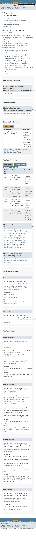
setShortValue (8, 242)
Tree (23, 3)
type (28, 113)
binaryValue (8, 230)
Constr (18, 7)
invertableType (25, 232)
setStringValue (20, 242)
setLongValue (8, 240)
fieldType (16, 230)
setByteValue (8, 237)
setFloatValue (8, 239)
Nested (8, 7)
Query (6, 177)
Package (9, 3)
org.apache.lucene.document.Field (15, 20)
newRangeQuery (15, 187)
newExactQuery (15, 176)
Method (24, 7)
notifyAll (20, 260)
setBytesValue (8, 235)
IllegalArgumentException (13, 302)
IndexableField (7, 26)
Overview (3, 3)
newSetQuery (14, 210)
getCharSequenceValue (11, 232)
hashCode (7, 260)
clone (5, 259)
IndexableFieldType (10, 152)
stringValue (8, 246)
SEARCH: (15, 5)
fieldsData (7, 113)
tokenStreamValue (10, 247)
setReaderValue (19, 240)
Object (18, 256)
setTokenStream (9, 244)
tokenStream (21, 113)
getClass (25, 259)
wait (26, 260)
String (15, 132)
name (14, 113)
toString (20, 247)
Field (13, 7)
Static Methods (20, 164)
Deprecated (29, 3)
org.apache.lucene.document (17, 13)
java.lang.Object (7, 19)
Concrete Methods (10, 167)
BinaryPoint (8, 132)
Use (20, 3)
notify (13, 260)
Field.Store (8, 93)
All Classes (4, 5)
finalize (18, 259)
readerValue (23, 233)
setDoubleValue (19, 237)
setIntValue (19, 239)
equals (11, 259)
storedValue (20, 244)
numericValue (12, 233)
